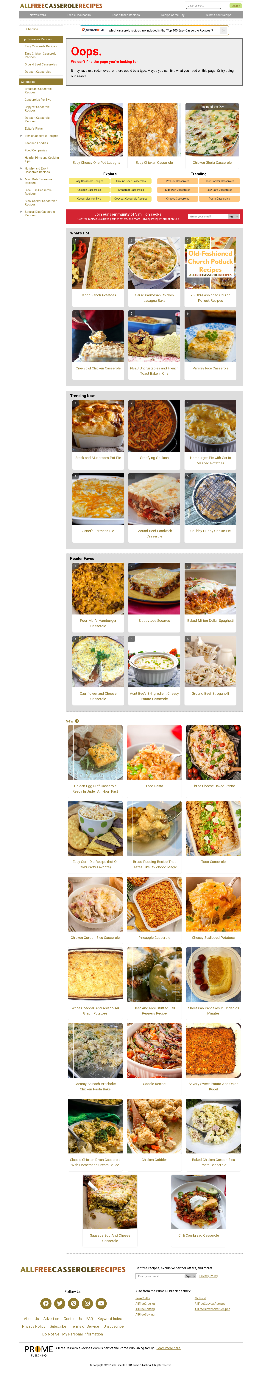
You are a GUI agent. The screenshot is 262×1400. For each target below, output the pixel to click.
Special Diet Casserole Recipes (40, 213)
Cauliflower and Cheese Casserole (98, 696)
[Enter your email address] (160, 1276)
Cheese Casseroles (177, 198)
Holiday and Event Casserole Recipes (37, 170)
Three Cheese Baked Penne (213, 786)
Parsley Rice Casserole (210, 368)
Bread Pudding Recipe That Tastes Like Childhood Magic (154, 864)
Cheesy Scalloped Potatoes (213, 937)
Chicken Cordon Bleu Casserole (95, 937)
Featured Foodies (36, 143)
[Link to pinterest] (73, 1303)
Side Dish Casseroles (177, 190)
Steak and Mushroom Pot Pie (98, 458)
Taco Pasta (154, 786)
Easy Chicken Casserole (154, 162)
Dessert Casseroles (38, 71)
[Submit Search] (236, 5)
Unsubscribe (114, 1326)
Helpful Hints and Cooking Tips (42, 159)
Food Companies (36, 150)
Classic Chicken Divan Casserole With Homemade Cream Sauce (95, 1162)
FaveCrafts (142, 1298)
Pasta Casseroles (219, 198)
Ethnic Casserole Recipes (41, 136)
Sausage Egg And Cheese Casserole (110, 1238)
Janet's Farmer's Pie (98, 531)
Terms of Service (85, 1326)
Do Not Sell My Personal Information (72, 1334)
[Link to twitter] (59, 1303)
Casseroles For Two (38, 99)
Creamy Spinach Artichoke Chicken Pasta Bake (95, 1086)
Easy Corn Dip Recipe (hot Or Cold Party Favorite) (95, 864)
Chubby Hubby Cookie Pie (210, 531)
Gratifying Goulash (154, 458)
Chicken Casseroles (89, 190)
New (72, 721)
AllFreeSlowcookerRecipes (212, 1309)
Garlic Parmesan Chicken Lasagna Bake (154, 298)
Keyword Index (109, 1318)
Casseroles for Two (89, 198)
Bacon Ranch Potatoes (98, 295)
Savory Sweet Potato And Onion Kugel (213, 1086)
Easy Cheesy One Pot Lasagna (96, 162)
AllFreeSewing (145, 1314)
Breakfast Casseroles (131, 190)
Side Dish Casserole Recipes (38, 191)
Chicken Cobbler (154, 1160)
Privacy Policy (150, 219)
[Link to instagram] (87, 1303)
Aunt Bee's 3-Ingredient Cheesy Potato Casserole (154, 696)
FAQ (89, 1318)
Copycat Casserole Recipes (37, 108)
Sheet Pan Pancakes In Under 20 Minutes (213, 1011)
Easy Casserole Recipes (41, 46)
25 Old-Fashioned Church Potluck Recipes (210, 298)
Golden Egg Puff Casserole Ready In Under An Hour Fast (95, 789)
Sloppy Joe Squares (154, 620)
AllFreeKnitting (145, 1309)
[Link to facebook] (46, 1303)
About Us (31, 1318)
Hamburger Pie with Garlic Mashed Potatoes (210, 460)
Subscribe (31, 29)
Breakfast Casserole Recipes (38, 90)
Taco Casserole (213, 862)
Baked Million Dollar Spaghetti (210, 620)
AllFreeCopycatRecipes (210, 1303)
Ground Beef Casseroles (41, 64)
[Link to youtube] (101, 1303)
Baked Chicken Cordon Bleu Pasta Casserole (213, 1162)
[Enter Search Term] (203, 6)
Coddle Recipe (154, 1084)
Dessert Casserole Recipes (37, 119)
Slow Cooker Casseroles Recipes (41, 202)
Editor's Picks (34, 128)
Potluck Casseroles (177, 181)
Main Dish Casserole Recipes (38, 181)
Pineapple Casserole (154, 937)
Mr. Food (200, 1298)
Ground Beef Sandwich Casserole (154, 533)
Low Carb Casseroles (219, 190)
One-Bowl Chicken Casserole (98, 368)
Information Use (169, 219)
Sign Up (233, 216)
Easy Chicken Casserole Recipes (40, 55)
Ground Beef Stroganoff (210, 693)
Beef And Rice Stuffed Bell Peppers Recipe (154, 1011)
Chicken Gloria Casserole (212, 162)
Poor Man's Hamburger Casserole (98, 623)
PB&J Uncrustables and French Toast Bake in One (154, 371)
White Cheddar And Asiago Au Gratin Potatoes (95, 1011)
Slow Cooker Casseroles (219, 181)
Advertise (51, 1318)
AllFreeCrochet (145, 1303)
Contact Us (73, 1318)
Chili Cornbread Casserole (198, 1235)
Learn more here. (169, 1348)
